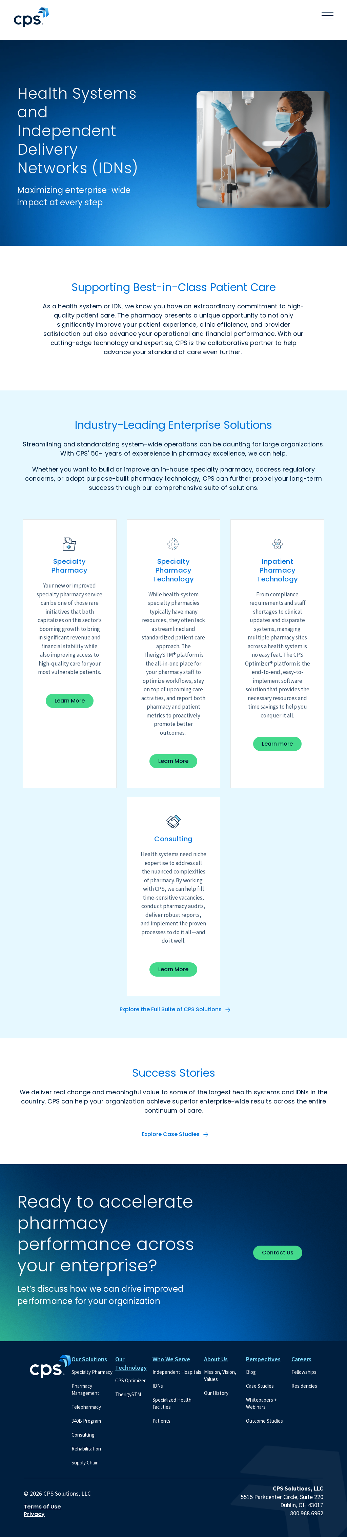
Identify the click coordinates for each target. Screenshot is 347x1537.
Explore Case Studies (171, 1134)
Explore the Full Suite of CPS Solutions (171, 1009)
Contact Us (277, 1252)
